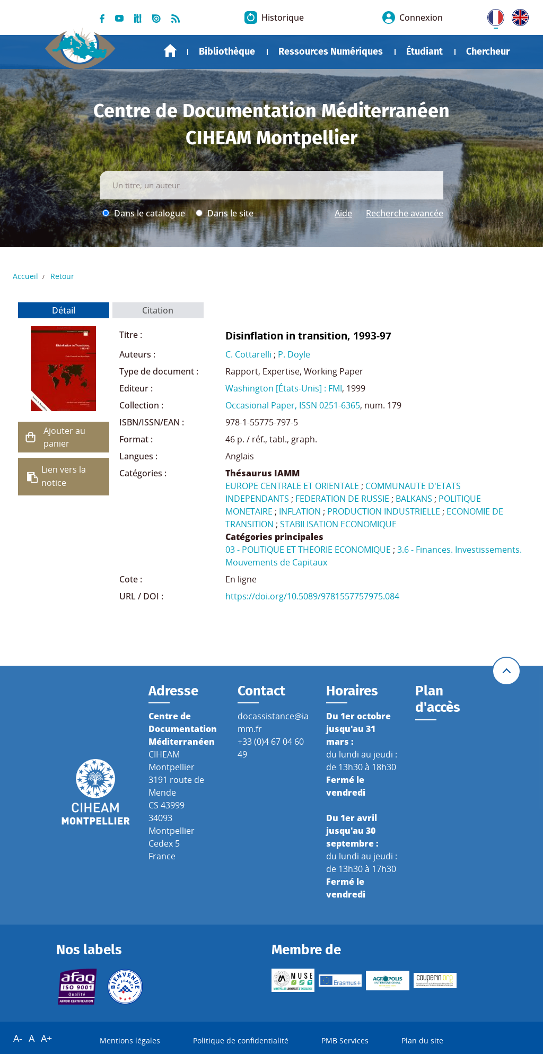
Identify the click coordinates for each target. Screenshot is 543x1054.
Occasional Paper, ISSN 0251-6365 (292, 405)
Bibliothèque (227, 51)
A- (17, 1038)
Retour (62, 276)
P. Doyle (294, 354)
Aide (343, 213)
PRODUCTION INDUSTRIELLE (383, 511)
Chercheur (488, 51)
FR (492, 15)
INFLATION (300, 511)
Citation (157, 310)
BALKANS (414, 498)
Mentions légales (130, 1040)
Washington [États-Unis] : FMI (283, 388)
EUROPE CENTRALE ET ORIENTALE (292, 486)
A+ (46, 1038)
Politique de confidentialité (240, 1040)
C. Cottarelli (248, 354)
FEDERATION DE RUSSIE (342, 498)
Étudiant (424, 51)
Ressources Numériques (330, 51)
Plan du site (422, 1040)
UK (517, 15)
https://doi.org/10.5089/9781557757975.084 (312, 596)
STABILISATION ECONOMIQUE (338, 524)
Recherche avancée (404, 213)
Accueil (170, 50)
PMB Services (345, 1040)
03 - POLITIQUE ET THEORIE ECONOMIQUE (308, 549)
